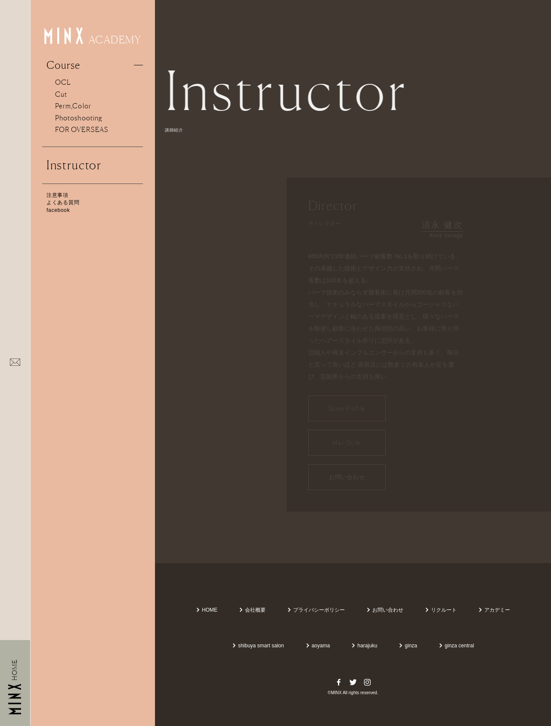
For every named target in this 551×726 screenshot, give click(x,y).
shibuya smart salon (258, 646)
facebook (58, 210)
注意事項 (57, 195)
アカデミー (494, 610)
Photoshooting (78, 117)
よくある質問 (62, 202)
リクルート (441, 610)
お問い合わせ (384, 610)
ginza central (456, 646)
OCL (63, 82)
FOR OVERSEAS (81, 129)
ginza (408, 646)
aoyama (318, 646)
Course (63, 65)
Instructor (74, 165)
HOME (206, 610)
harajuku (364, 646)
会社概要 (252, 610)
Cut (61, 94)
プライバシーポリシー (316, 610)
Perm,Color (73, 105)
